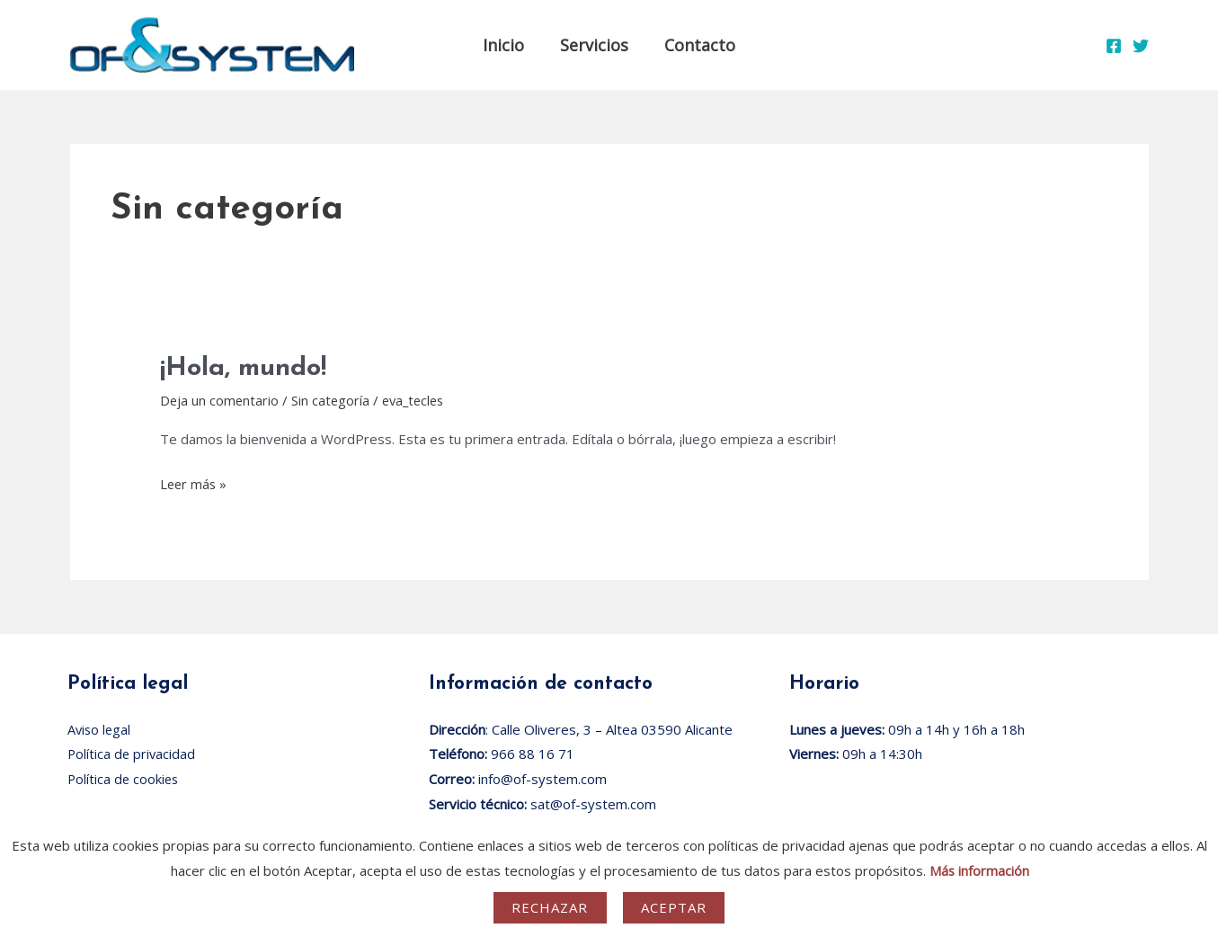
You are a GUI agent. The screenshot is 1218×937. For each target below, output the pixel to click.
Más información (979, 870)
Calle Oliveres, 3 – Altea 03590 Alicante (612, 729)
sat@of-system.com (593, 804)
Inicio (507, 45)
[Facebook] (1114, 46)
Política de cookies (124, 779)
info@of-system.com (542, 779)
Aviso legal (100, 729)
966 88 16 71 (532, 754)
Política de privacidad (132, 754)
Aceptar (674, 907)
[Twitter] (1141, 46)
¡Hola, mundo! (246, 368)
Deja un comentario (220, 400)
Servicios (594, 45)
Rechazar (550, 907)
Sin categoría (332, 400)
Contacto (696, 45)
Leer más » (194, 482)
